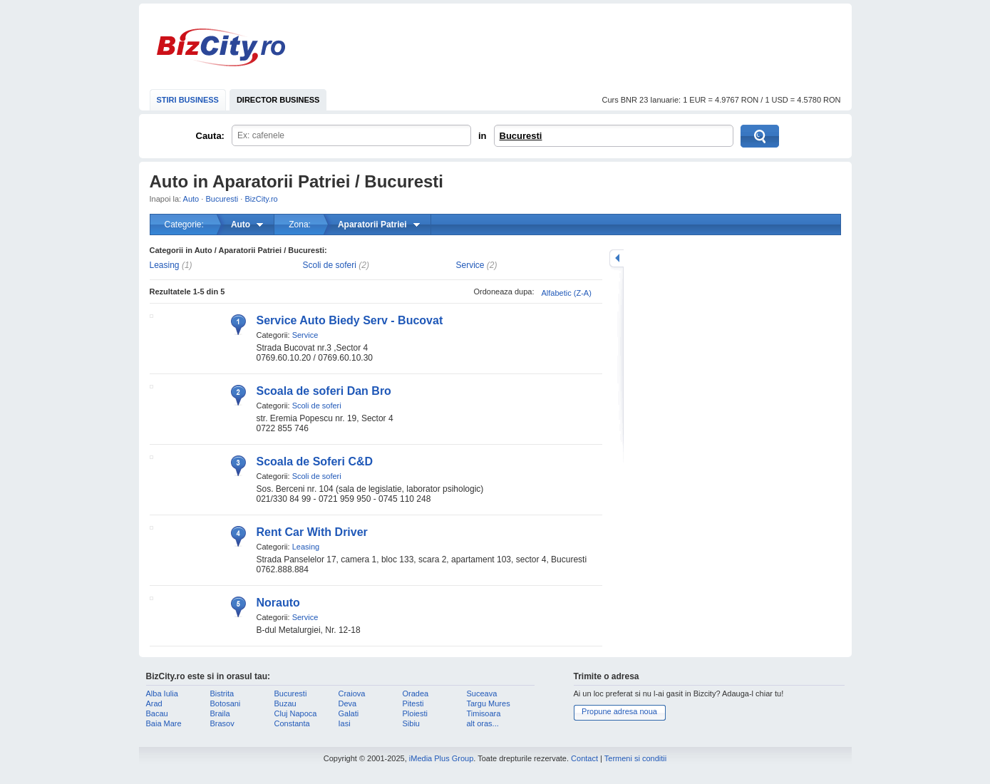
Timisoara (484, 713)
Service (470, 265)
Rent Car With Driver (312, 532)
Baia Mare (164, 723)
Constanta (292, 723)
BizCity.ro (221, 47)
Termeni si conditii (635, 758)
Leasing (165, 265)
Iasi (345, 723)
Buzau (285, 703)
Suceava (482, 693)
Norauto (278, 603)
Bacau (157, 713)
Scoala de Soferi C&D (315, 461)
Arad (154, 703)
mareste (616, 258)
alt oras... (483, 723)
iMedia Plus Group (441, 758)
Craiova (352, 693)
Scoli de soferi (329, 265)
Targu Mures (488, 703)
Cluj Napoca (295, 713)
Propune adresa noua (619, 711)
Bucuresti (521, 135)
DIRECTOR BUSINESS (278, 100)
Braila (220, 713)
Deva (348, 703)
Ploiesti (415, 713)
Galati (349, 713)
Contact (584, 758)
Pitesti (413, 703)
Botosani (225, 703)
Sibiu (411, 723)
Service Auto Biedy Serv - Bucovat (350, 320)
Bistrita (222, 693)
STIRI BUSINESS (188, 100)
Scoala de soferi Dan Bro (324, 391)
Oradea (416, 693)
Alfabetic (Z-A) (567, 293)
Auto (191, 199)
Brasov (222, 723)
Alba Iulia (162, 693)
